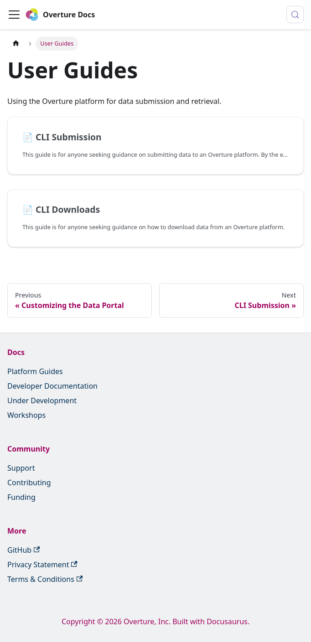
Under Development (42, 400)
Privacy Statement (42, 565)
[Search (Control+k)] (295, 14)
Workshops (26, 415)
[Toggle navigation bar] (14, 14)
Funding (21, 497)
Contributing (29, 483)
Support (21, 468)
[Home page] (16, 43)
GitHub (23, 550)
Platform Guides (35, 371)
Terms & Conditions (45, 579)
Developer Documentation (52, 386)
